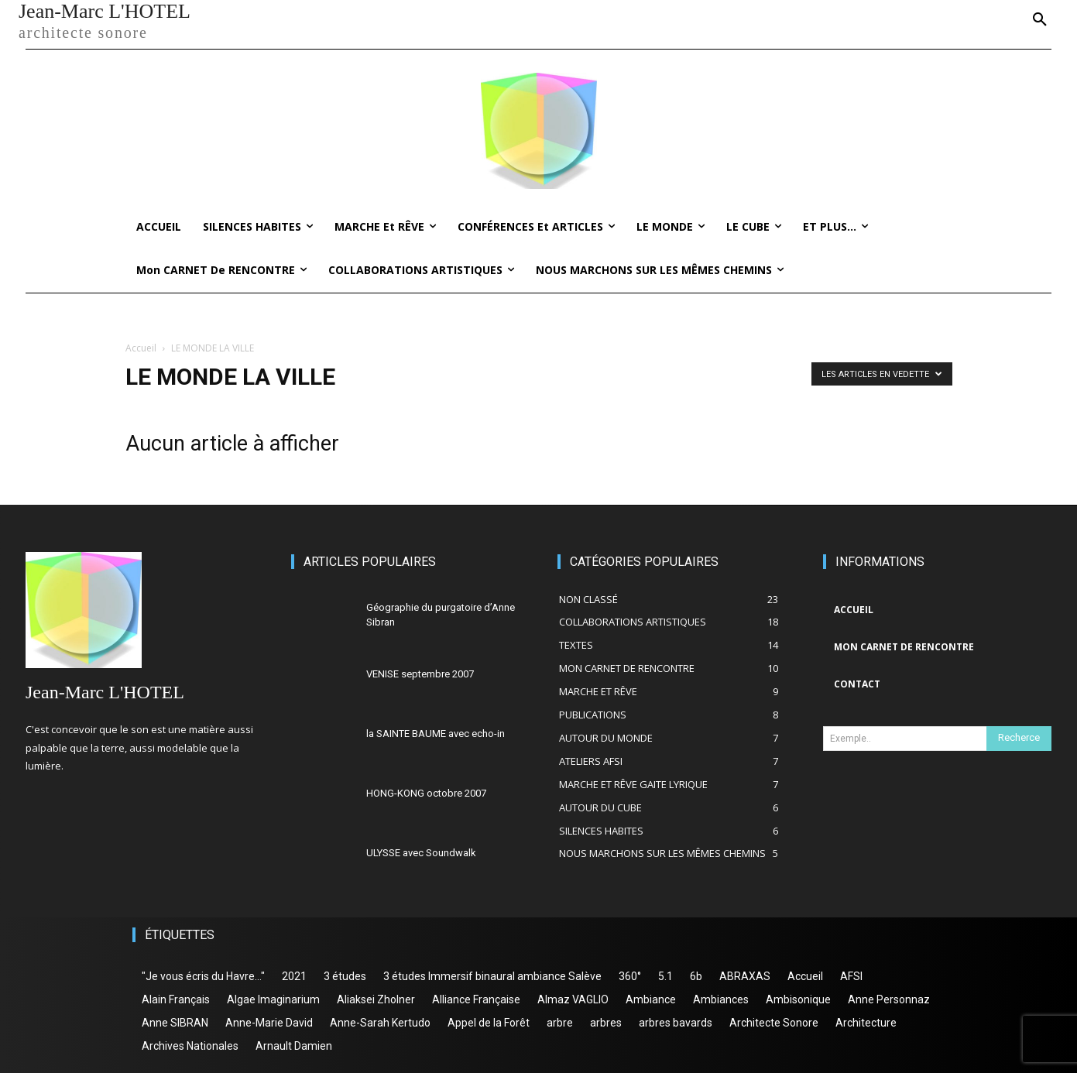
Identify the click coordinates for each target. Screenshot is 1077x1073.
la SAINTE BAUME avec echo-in (435, 733)
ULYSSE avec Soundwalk (421, 853)
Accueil (140, 348)
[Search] (1018, 738)
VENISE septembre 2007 (420, 674)
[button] (1039, 20)
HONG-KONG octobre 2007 (426, 793)
